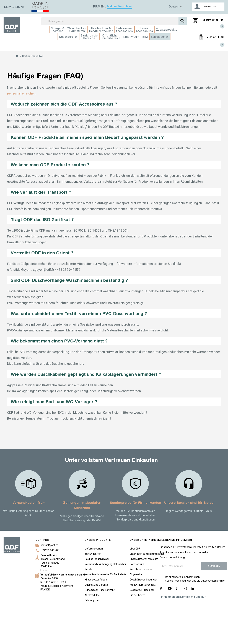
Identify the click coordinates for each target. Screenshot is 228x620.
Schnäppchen (92, 600)
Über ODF (135, 548)
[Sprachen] (170, 6)
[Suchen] (114, 21)
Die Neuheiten (137, 595)
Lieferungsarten (94, 548)
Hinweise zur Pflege (96, 579)
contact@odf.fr (49, 545)
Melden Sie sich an (119, 6)
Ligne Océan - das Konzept (100, 589)
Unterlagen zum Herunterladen (147, 553)
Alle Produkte (92, 595)
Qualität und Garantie (96, 584)
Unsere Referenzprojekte (144, 559)
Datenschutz (137, 564)
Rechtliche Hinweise (141, 569)
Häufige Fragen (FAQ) (97, 559)
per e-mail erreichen (21, 93)
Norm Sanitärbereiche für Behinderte (105, 574)
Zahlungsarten (93, 553)
